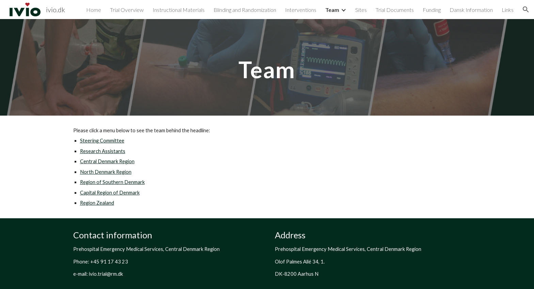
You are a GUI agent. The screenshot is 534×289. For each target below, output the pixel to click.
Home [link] (93, 9)
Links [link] (508, 9)
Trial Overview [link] (127, 9)
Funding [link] (432, 9)
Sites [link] (361, 9)
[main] (267, 67)
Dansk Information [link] (471, 9)
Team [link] (332, 9)
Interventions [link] (300, 9)
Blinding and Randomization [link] (245, 9)
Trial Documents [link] (395, 9)
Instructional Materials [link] (179, 9)
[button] (526, 9)
